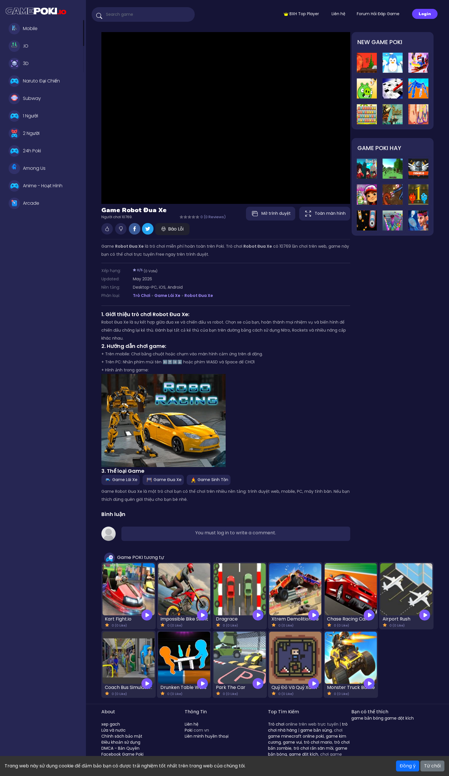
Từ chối (432, 766)
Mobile (23, 28)
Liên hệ (338, 14)
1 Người (23, 116)
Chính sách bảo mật (121, 736)
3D (19, 63)
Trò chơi (276, 724)
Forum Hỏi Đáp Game (378, 14)
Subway (25, 98)
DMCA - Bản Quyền (120, 748)
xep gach (110, 724)
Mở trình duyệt (269, 214)
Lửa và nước (113, 730)
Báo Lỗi (172, 229)
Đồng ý (407, 766)
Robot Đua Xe (198, 295)
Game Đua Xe (163, 479)
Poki (188, 730)
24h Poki (25, 151)
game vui (292, 742)
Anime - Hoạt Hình (35, 186)
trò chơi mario (318, 742)
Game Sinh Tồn (208, 479)
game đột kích (303, 754)
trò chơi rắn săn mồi (313, 748)
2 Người (24, 133)
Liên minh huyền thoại (207, 736)
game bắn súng (316, 730)
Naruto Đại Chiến (34, 81)
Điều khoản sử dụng (120, 742)
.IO (18, 46)
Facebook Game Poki (122, 754)
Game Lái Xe (167, 295)
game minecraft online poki (296, 736)
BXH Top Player (301, 14)
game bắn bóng (367, 718)
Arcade (24, 203)
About (108, 711)
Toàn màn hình (325, 214)
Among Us (27, 168)
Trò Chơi (141, 295)
